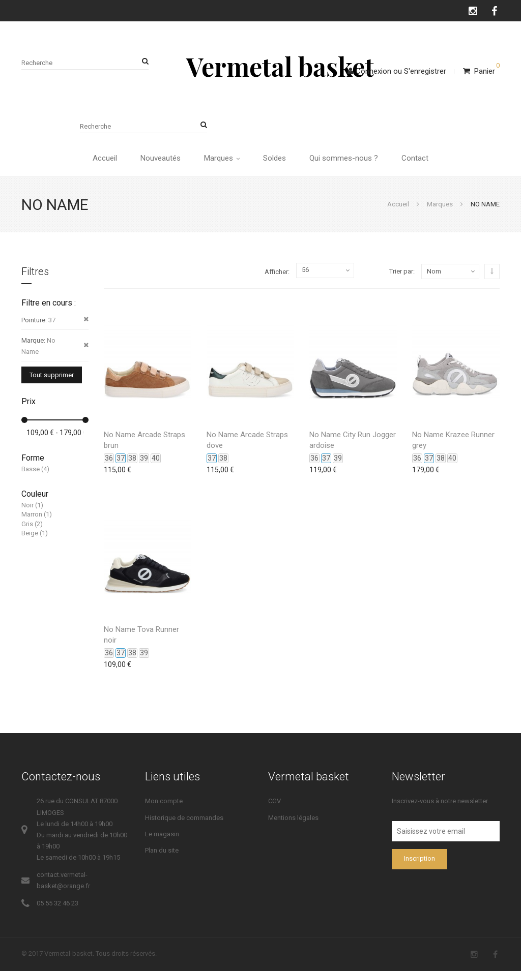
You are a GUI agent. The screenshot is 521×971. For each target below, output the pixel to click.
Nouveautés (160, 158)
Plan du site (162, 850)
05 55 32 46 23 (57, 903)
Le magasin (162, 834)
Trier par (401, 271)
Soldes (274, 158)
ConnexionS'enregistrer (397, 71)
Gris (27, 524)
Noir (27, 505)
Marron (31, 514)
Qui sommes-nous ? (343, 158)
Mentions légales (293, 818)
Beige (29, 533)
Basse (30, 469)
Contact (414, 158)
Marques (222, 158)
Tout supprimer (52, 375)
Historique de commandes (184, 818)
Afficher (276, 271)
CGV (274, 801)
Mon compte (164, 801)
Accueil (105, 158)
